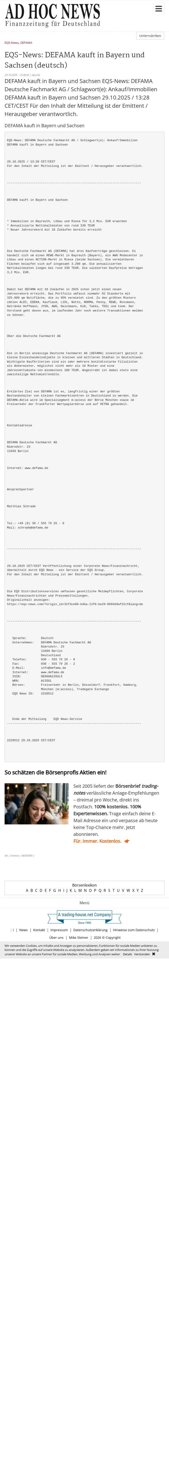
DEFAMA (26, 43)
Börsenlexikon (84, 885)
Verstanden (142, 954)
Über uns (56, 937)
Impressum (59, 930)
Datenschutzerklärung (90, 930)
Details (127, 954)
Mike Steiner (78, 937)
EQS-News (12, 43)
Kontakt (39, 930)
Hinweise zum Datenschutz (134, 930)
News (23, 930)
